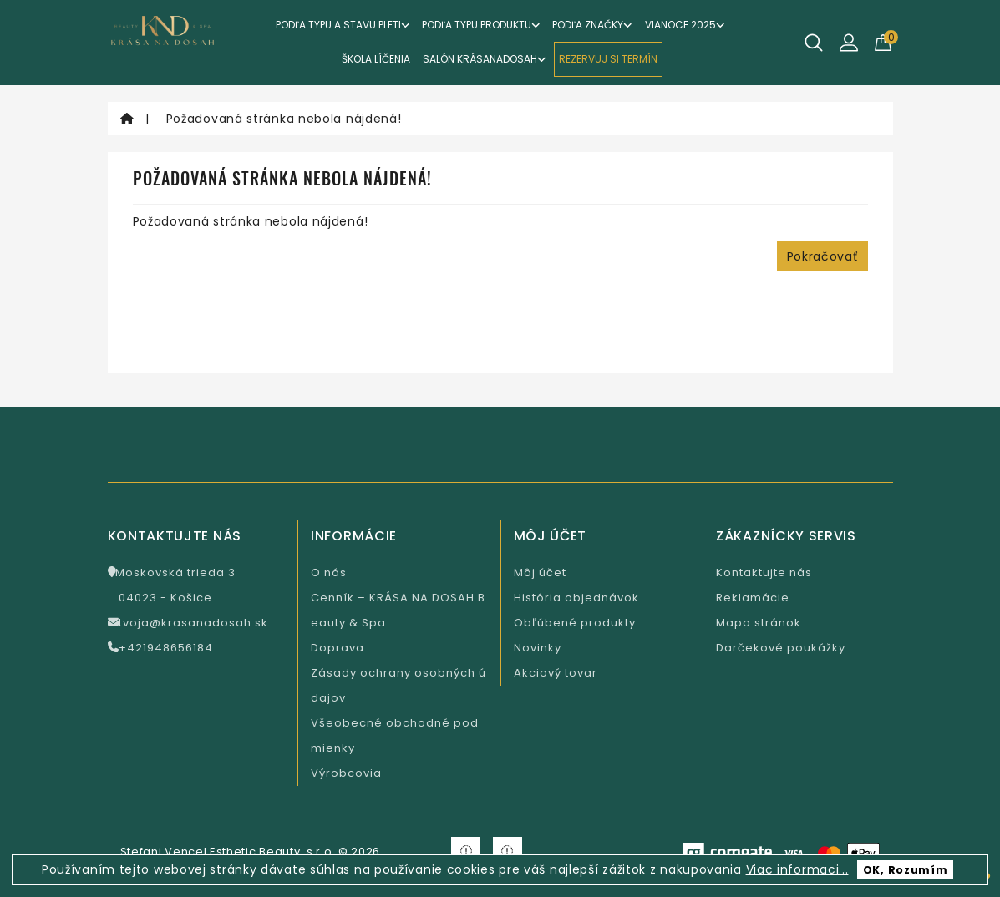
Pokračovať (822, 256)
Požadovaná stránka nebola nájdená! (284, 118)
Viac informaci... (797, 869)
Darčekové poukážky (780, 648)
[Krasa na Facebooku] (465, 851)
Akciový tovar (555, 673)
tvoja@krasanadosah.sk (188, 623)
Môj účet (540, 572)
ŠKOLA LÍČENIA (376, 59)
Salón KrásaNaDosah (484, 59)
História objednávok (576, 598)
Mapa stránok (758, 623)
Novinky (537, 648)
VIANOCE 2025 (685, 25)
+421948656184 (160, 648)
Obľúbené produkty (575, 623)
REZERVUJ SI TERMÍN (608, 59)
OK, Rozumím (905, 870)
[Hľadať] (814, 42)
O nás (329, 572)
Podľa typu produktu (481, 25)
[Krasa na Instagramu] (507, 851)
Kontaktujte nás (764, 572)
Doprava (337, 648)
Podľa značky (592, 25)
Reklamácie (752, 598)
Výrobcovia (346, 773)
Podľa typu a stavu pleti (343, 25)
